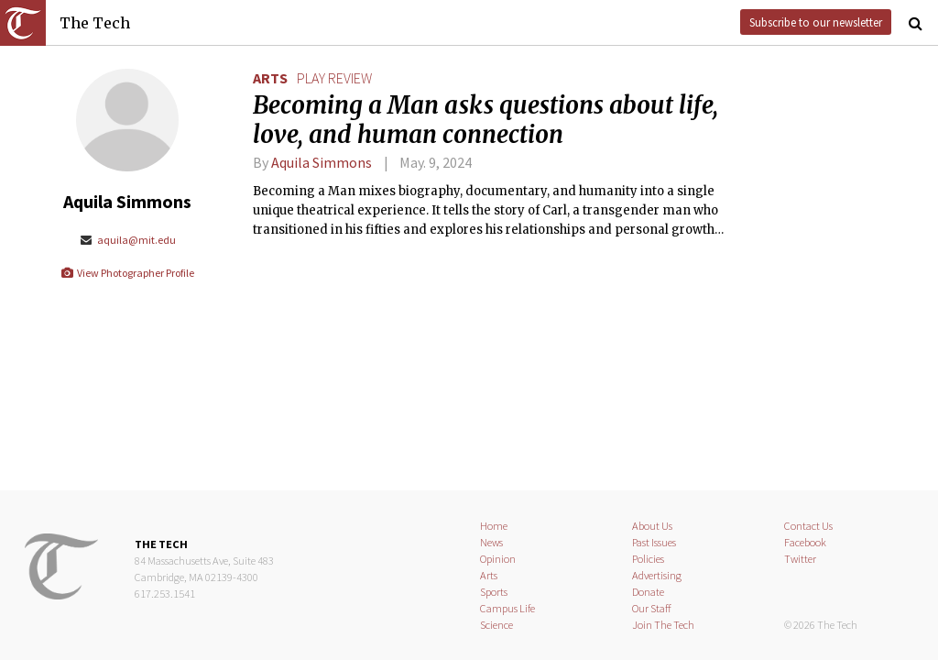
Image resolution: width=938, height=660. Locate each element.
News (491, 542)
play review (334, 78)
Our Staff (651, 608)
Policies (648, 559)
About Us (652, 526)
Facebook (805, 542)
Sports (493, 592)
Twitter (800, 559)
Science (496, 625)
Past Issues (654, 542)
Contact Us (808, 526)
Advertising (657, 575)
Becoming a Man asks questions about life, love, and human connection (485, 120)
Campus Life (507, 608)
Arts (270, 78)
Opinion (498, 559)
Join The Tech (663, 625)
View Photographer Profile (126, 273)
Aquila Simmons (321, 162)
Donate (648, 592)
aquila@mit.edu (127, 240)
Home (493, 526)
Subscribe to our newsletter (815, 22)
